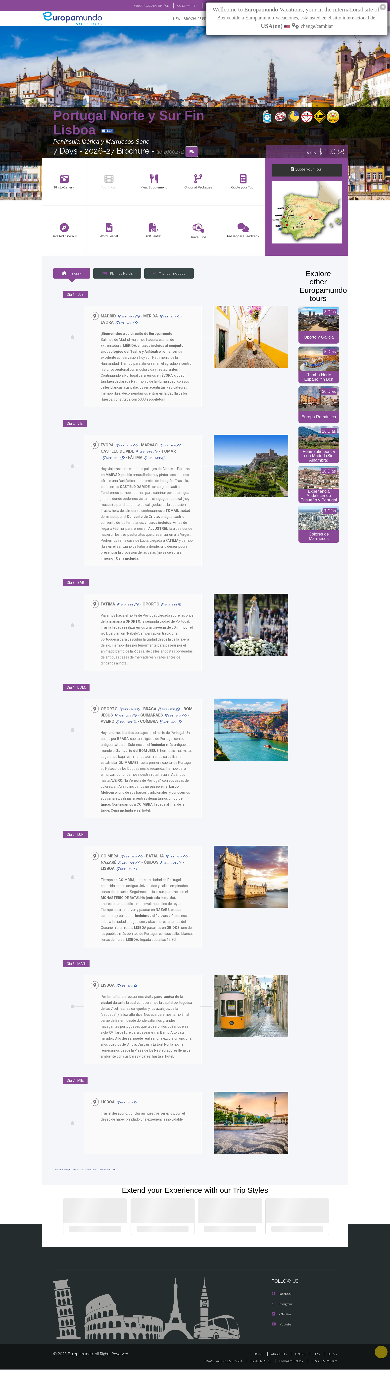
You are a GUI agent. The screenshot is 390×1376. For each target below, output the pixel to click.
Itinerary (71, 273)
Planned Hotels (117, 273)
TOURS (301, 1361)
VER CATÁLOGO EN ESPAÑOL (140, 5)
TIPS (317, 1361)
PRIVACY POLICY (289, 1368)
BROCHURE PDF (192, 19)
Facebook (282, 1301)
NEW (172, 19)
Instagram (282, 1311)
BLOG (203, 5)
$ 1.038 (325, 151)
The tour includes (167, 273)
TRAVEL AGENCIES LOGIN (218, 1368)
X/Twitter (282, 1321)
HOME (260, 1361)
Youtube (282, 1331)
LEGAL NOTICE (257, 1368)
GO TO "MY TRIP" (179, 5)
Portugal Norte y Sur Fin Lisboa (128, 122)
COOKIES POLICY (323, 1368)
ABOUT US (280, 1361)
